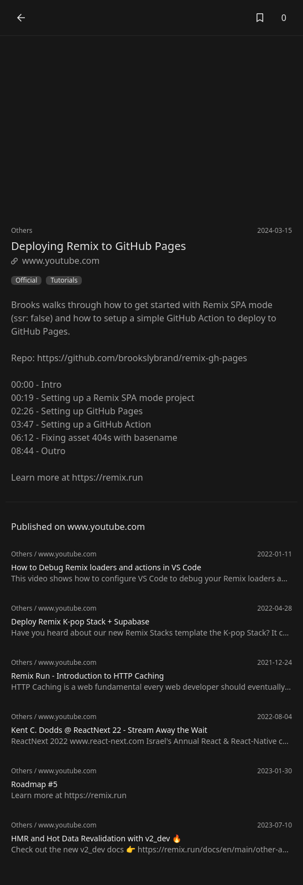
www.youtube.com (55, 260)
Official (26, 280)
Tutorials (63, 280)
